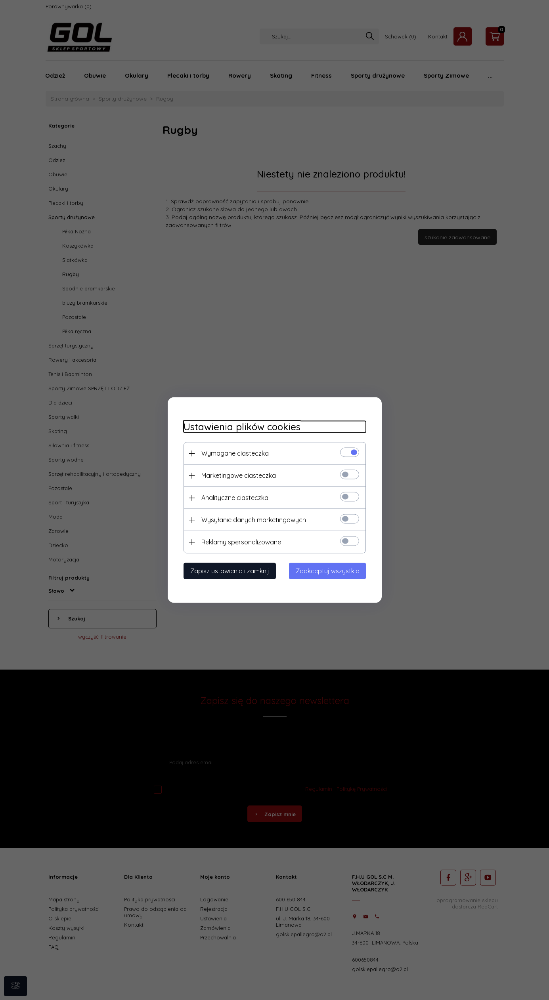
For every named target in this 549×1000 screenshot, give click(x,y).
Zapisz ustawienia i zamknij (229, 571)
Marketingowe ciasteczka (238, 475)
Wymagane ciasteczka (235, 453)
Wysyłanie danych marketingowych (253, 520)
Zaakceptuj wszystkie (327, 571)
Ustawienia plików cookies (242, 427)
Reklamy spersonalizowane (241, 542)
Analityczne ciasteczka (234, 498)
